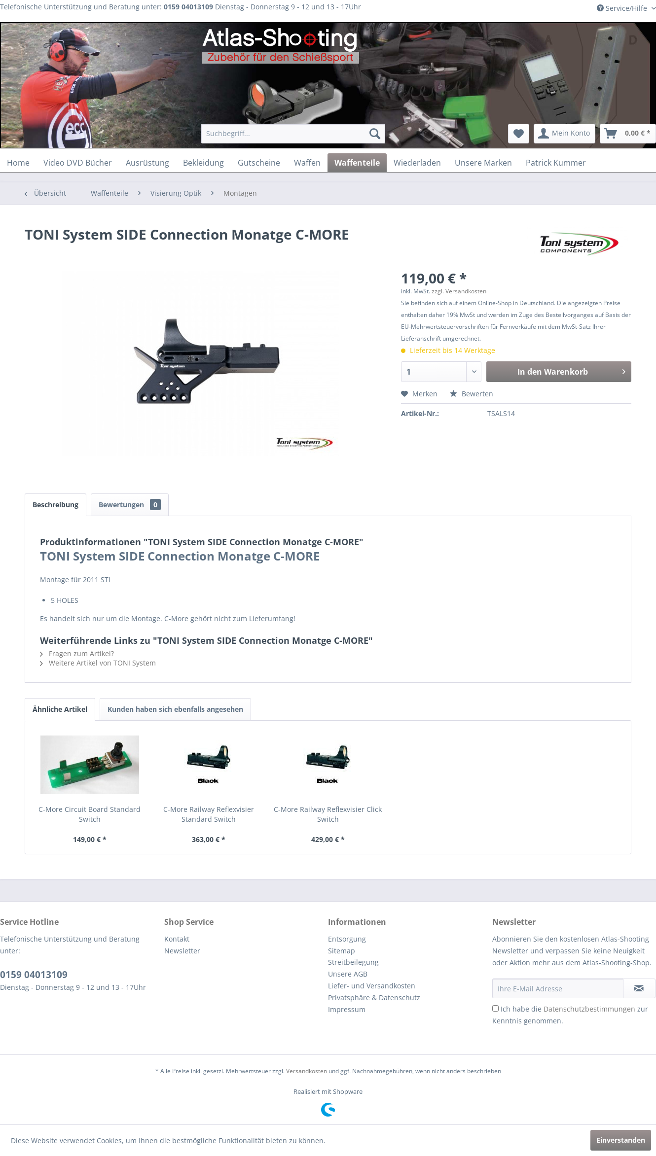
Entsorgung (347, 939)
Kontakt (176, 939)
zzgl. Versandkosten (459, 291)
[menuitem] (293, 133)
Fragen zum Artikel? (77, 653)
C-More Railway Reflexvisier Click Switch (328, 814)
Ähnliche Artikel (60, 709)
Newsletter (182, 950)
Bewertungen (130, 504)
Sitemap (341, 950)
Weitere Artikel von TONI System (98, 662)
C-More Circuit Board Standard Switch (89, 814)
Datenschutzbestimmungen (589, 1009)
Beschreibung (55, 504)
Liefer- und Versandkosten (371, 985)
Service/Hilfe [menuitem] (623, 8)
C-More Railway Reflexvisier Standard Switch (208, 814)
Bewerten (471, 393)
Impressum (346, 1009)
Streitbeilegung (353, 962)
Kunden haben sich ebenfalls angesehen (175, 709)
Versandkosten (306, 1071)
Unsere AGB (347, 974)
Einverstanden (620, 1140)
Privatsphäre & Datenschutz (374, 997)
